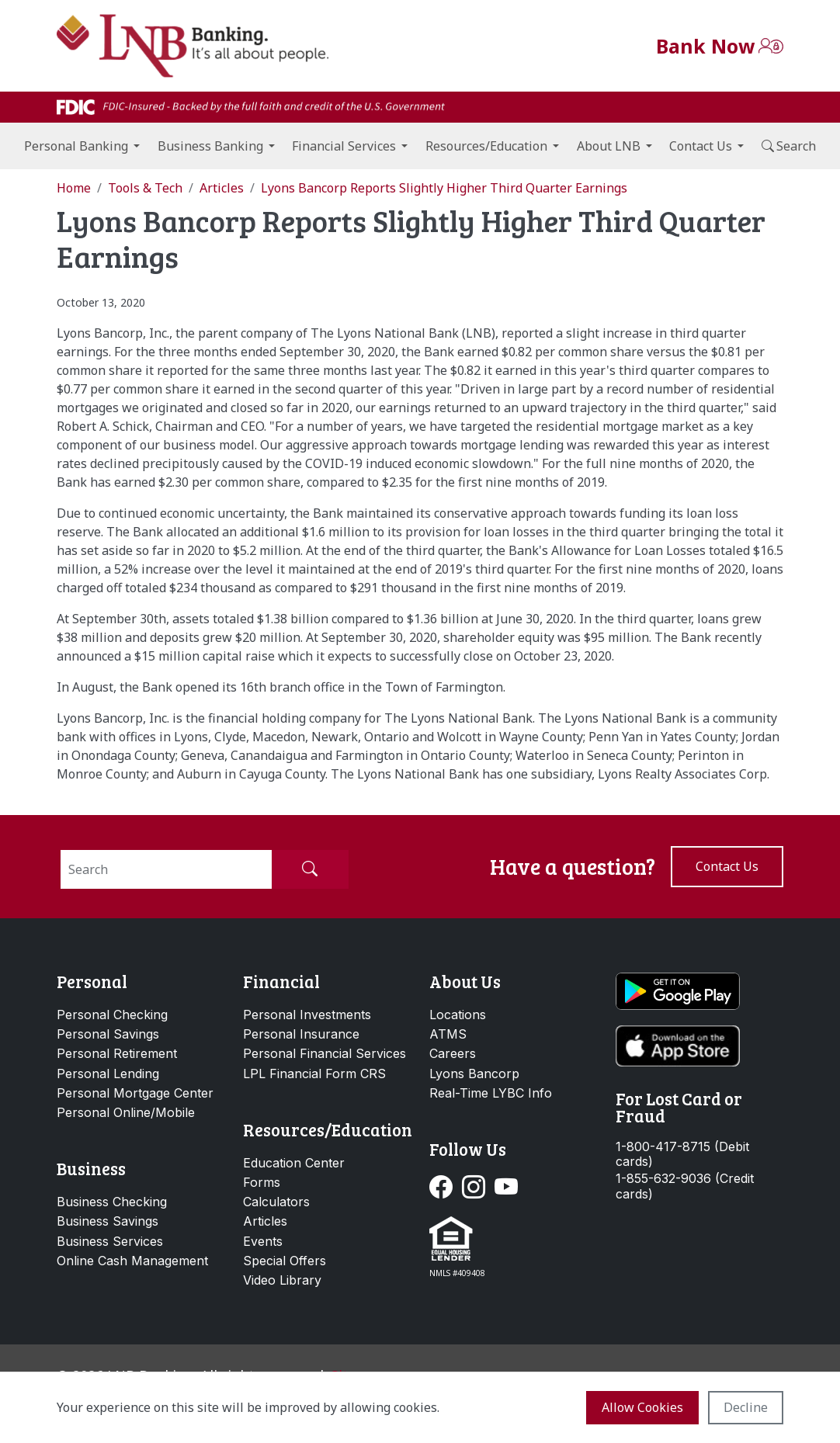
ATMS (448, 1034)
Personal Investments (307, 1014)
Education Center (294, 1163)
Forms (261, 1182)
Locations (457, 1014)
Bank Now (705, 45)
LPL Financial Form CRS (314, 1073)
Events (263, 1241)
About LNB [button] (608, 145)
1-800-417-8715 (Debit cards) (682, 1154)
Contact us (727, 866)
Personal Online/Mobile (126, 1112)
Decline (746, 1407)
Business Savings (107, 1221)
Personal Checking (112, 1014)
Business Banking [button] (210, 145)
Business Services (110, 1241)
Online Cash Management (132, 1260)
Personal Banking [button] (76, 145)
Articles (265, 1221)
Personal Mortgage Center (135, 1093)
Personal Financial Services (324, 1053)
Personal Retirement (117, 1053)
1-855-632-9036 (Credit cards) (685, 1186)
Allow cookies (642, 1407)
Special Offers (284, 1260)
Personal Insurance (301, 1034)
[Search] (166, 869)
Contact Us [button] (700, 145)
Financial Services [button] (344, 145)
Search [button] (789, 145)
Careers (452, 1053)
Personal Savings (108, 1034)
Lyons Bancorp (474, 1073)
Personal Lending (108, 1073)
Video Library (282, 1280)
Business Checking (112, 1201)
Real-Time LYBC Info (490, 1093)
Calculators (276, 1201)
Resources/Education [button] (486, 145)
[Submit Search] (310, 869)
